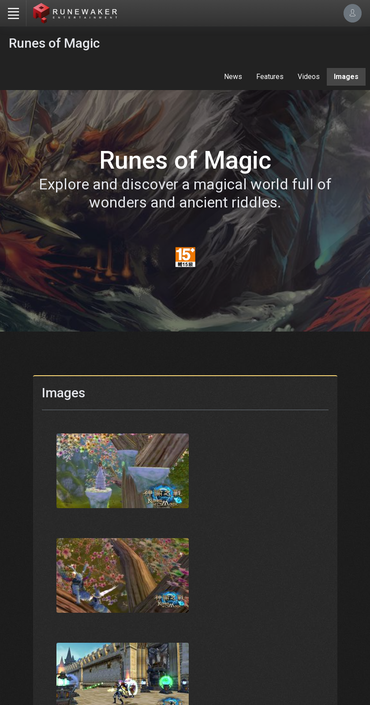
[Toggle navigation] (13, 13)
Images (346, 76)
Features (270, 76)
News (233, 76)
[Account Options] (353, 13)
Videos (309, 76)
